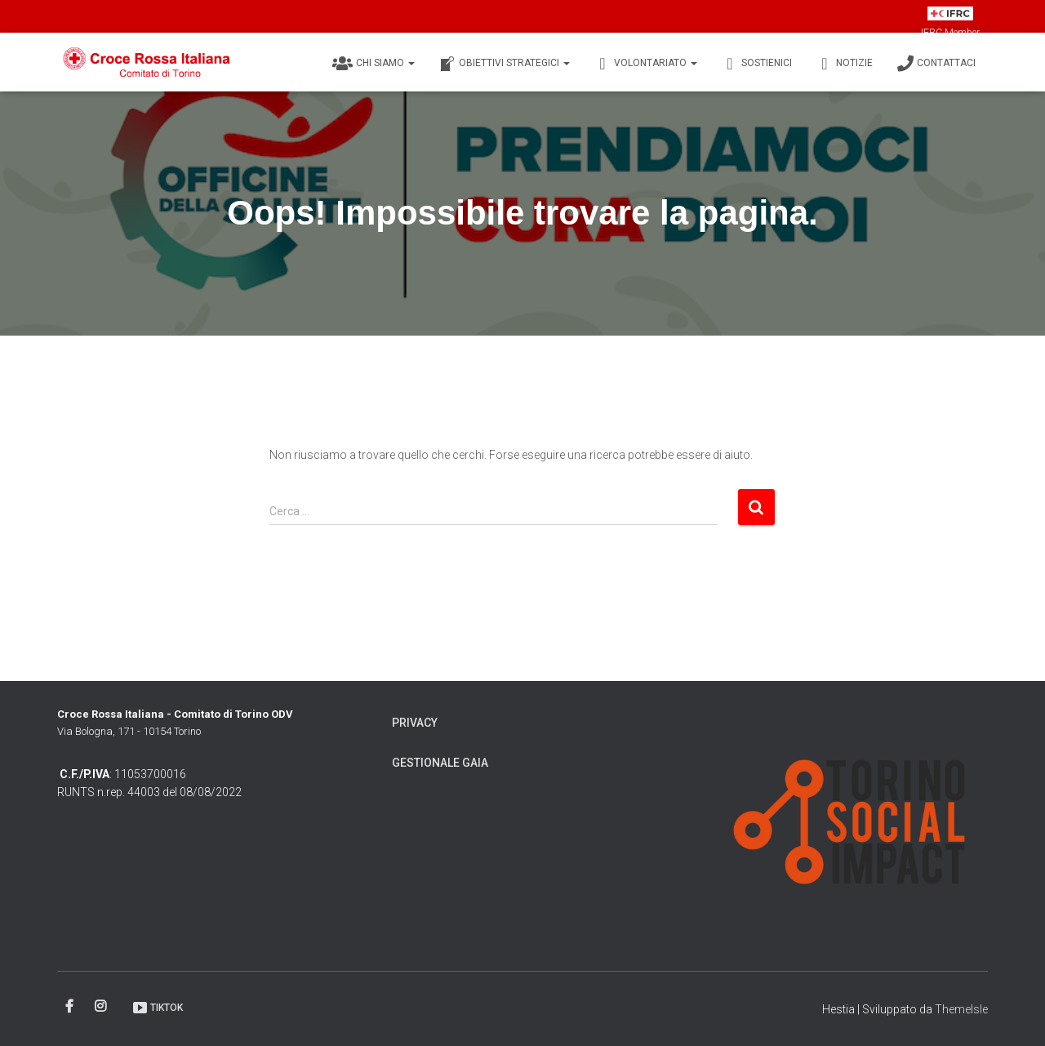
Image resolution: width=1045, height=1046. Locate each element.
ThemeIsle (961, 1009)
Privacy (415, 722)
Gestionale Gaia (440, 762)
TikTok (157, 1007)
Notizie (844, 64)
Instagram (102, 1007)
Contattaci (936, 64)
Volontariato (645, 64)
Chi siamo (373, 64)
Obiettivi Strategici (504, 64)
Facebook (70, 1007)
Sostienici (757, 64)
